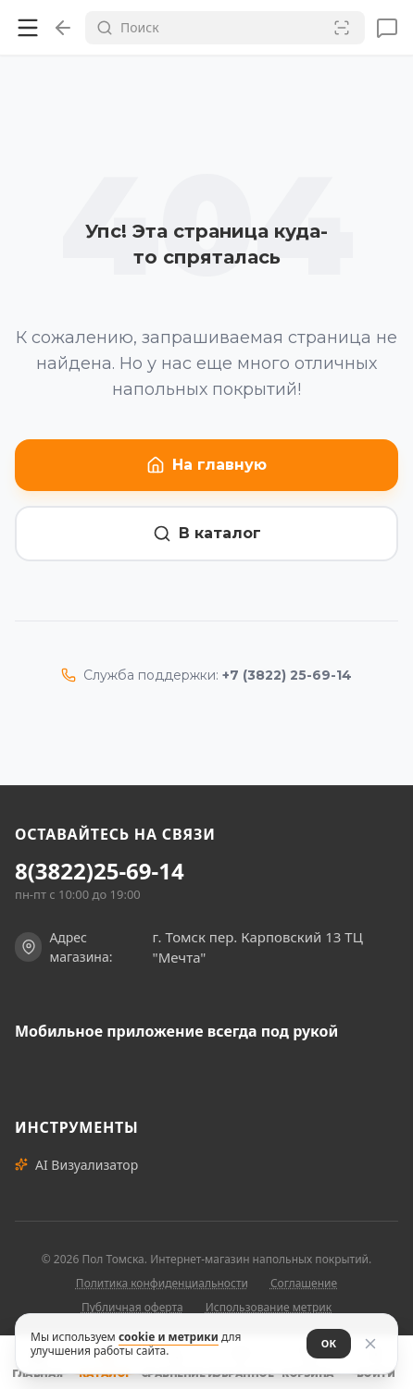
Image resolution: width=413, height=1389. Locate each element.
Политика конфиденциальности (162, 1283)
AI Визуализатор (76, 1165)
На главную (206, 465)
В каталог (207, 533)
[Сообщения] (387, 28)
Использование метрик (269, 1307)
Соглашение (303, 1283)
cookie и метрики (169, 1337)
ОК (328, 1343)
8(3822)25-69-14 (99, 871)
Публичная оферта (132, 1307)
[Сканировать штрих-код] (342, 28)
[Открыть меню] (28, 28)
